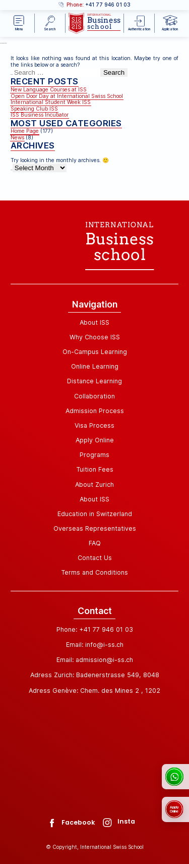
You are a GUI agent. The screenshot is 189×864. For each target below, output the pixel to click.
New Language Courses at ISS (49, 89)
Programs (94, 455)
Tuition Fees (94, 469)
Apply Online (95, 440)
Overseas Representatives (94, 528)
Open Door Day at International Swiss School (67, 96)
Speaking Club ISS (34, 109)
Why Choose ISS (95, 337)
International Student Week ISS (51, 102)
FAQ (95, 543)
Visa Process (94, 425)
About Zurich (94, 484)
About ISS (94, 322)
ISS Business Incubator (40, 115)
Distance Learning (94, 381)
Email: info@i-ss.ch (94, 644)
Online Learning (94, 366)
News (17, 137)
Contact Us (95, 558)
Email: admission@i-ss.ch (94, 660)
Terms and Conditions (94, 572)
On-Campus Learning (94, 351)
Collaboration (94, 396)
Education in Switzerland (94, 514)
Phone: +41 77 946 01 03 (94, 629)
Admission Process (95, 411)
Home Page (25, 131)
